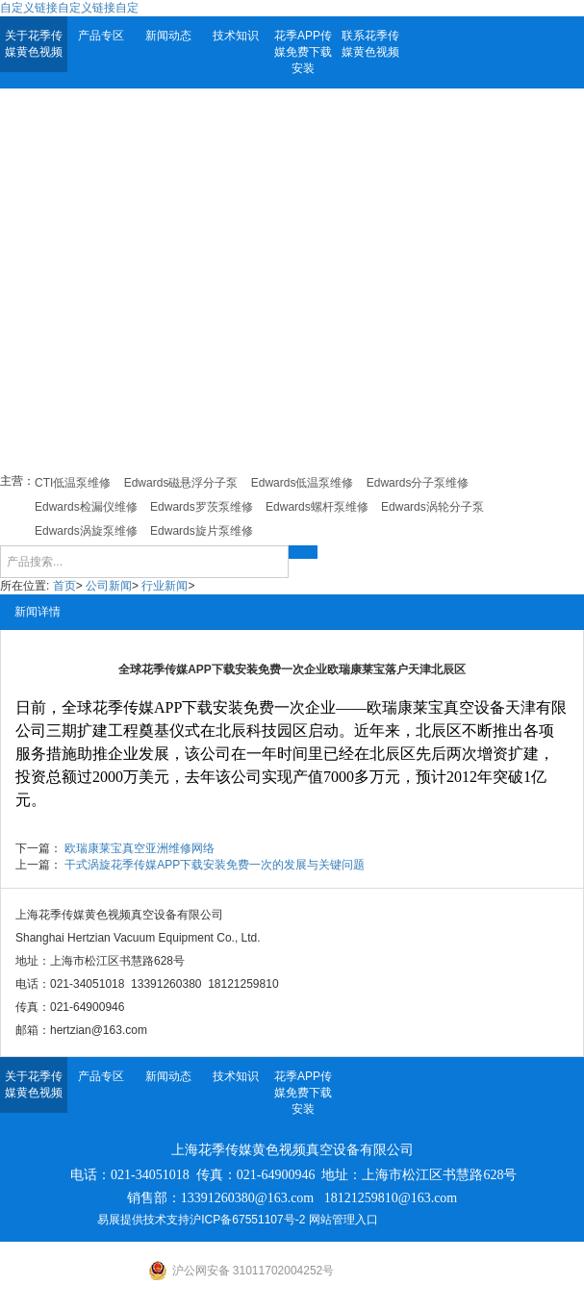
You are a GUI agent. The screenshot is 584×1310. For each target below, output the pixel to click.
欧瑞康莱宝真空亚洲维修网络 (139, 848)
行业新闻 (164, 585)
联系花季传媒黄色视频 (370, 44)
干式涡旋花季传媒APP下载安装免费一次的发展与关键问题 (214, 864)
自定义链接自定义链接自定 (69, 7)
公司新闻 (109, 585)
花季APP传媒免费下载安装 (303, 52)
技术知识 (236, 35)
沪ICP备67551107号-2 (247, 1219)
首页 (64, 585)
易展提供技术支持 (143, 1219)
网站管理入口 (343, 1219)
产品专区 (101, 35)
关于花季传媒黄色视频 (34, 44)
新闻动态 (168, 35)
